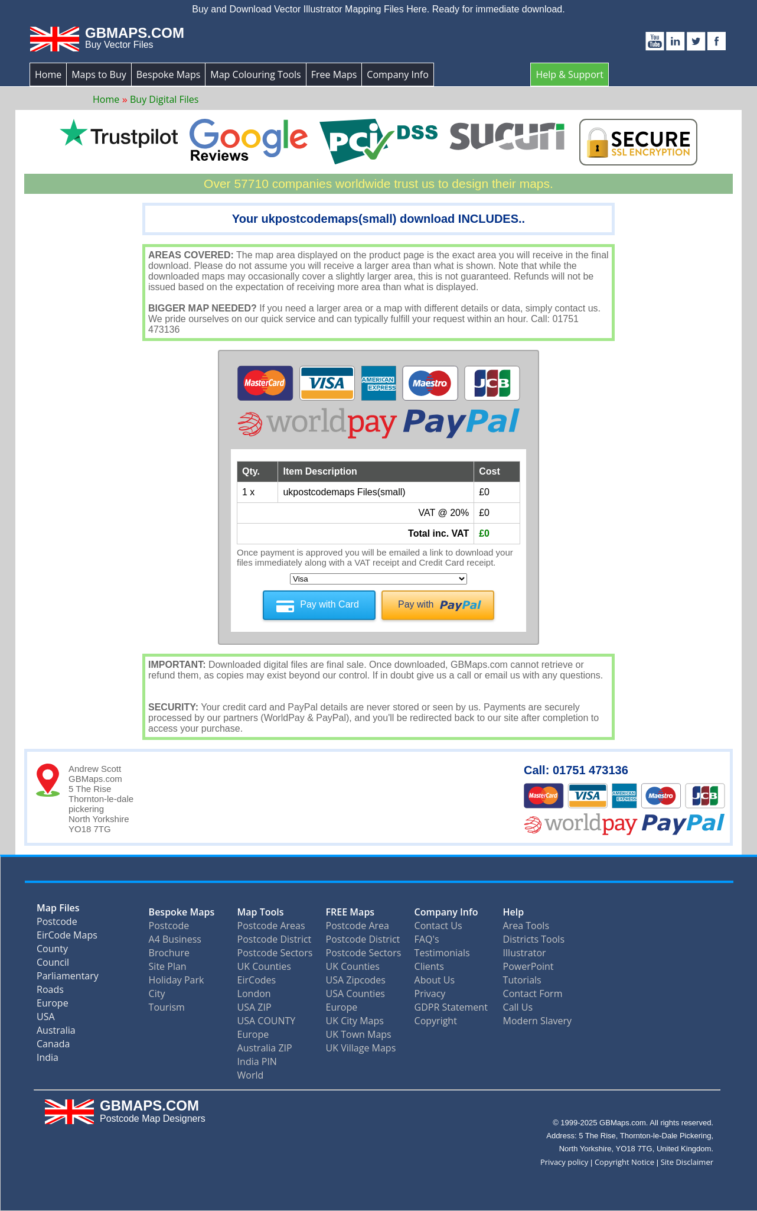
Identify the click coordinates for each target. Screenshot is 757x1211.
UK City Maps (355, 1020)
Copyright (436, 1020)
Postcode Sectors (275, 952)
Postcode (57, 924)
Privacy (430, 993)
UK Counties (264, 966)
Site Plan (168, 966)
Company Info (397, 74)
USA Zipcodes (356, 980)
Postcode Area (357, 925)
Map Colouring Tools (255, 74)
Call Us (518, 1007)
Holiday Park (176, 980)
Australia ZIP (264, 1048)
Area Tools (526, 925)
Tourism (167, 1007)
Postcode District (274, 939)
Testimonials (442, 952)
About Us (435, 980)
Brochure (169, 952)
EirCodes (256, 980)
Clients (429, 966)
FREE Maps (350, 912)
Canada (53, 1046)
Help (513, 912)
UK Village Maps (361, 1048)
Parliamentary (68, 978)
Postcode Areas (271, 925)
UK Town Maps (358, 1034)
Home (48, 74)
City (157, 993)
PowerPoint (528, 966)
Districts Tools (534, 939)
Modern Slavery (537, 1020)
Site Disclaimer (687, 1162)
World (250, 1075)
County (52, 951)
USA (46, 1019)
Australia (56, 1033)
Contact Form (533, 993)
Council (53, 965)
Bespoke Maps (168, 74)
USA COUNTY (266, 1020)
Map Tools (260, 912)
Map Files (58, 910)
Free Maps (334, 74)
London (254, 993)
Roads (50, 992)
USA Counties (355, 993)
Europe (52, 1005)
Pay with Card (329, 604)
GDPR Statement (451, 1007)
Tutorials (522, 980)
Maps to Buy (98, 74)
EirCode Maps (67, 937)
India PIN (257, 1061)
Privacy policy (564, 1162)
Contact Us (438, 925)
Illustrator (524, 952)
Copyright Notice (624, 1162)
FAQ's (427, 939)
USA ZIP (254, 1007)
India (47, 1060)
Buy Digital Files (164, 99)
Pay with (415, 604)
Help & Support (569, 74)
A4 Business (175, 939)
